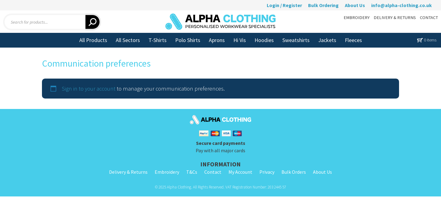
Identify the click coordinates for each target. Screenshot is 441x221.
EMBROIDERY (357, 17)
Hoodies (264, 40)
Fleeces (353, 40)
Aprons (217, 40)
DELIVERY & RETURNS (395, 17)
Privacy (266, 172)
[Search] (93, 22)
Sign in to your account (88, 88)
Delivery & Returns (128, 172)
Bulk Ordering (323, 5)
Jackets (327, 40)
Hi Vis (239, 40)
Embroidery (167, 172)
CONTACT (429, 17)
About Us (355, 5)
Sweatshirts (296, 40)
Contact (212, 172)
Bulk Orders (293, 172)
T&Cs (191, 172)
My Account (240, 172)
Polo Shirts (187, 40)
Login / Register (284, 5)
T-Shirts (158, 40)
